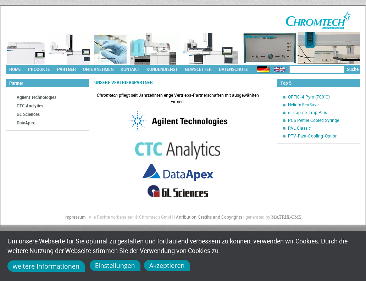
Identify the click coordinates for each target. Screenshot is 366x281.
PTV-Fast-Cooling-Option (313, 136)
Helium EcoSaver (304, 104)
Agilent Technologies (36, 97)
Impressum (75, 217)
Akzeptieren (167, 265)
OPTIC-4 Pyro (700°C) (309, 97)
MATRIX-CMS (286, 217)
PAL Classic (299, 128)
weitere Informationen (46, 266)
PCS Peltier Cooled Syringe (313, 120)
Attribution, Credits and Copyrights (209, 217)
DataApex (26, 122)
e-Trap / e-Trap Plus (307, 112)
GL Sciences (28, 114)
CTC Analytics (30, 105)
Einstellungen (115, 265)
